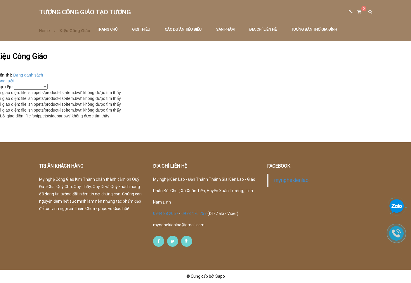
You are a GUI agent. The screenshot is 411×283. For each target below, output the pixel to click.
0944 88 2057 (166, 213)
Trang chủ (107, 30)
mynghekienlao (291, 180)
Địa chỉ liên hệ (263, 30)
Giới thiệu (141, 30)
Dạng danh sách (28, 75)
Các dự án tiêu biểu (183, 30)
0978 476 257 (194, 213)
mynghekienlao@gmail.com (178, 225)
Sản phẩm (225, 30)
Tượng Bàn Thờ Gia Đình (314, 30)
